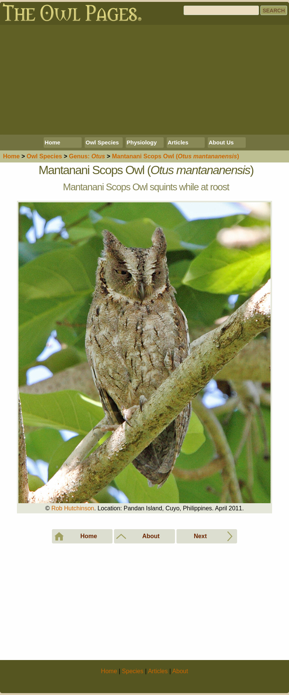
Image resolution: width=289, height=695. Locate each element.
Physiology (142, 142)
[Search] (221, 10)
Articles (178, 142)
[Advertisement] (144, 79)
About (180, 671)
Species (44, 156)
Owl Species (102, 142)
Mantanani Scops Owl (175, 156)
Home (53, 142)
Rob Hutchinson (72, 508)
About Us (221, 142)
